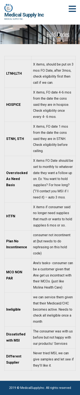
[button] (74, 8)
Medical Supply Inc (24, 15)
